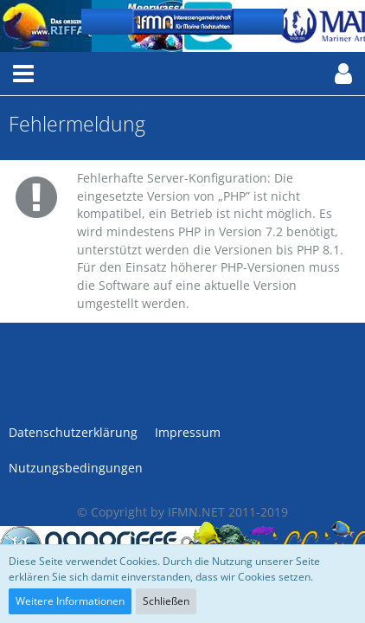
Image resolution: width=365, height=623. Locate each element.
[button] (23, 73)
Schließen (166, 601)
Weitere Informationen (70, 601)
